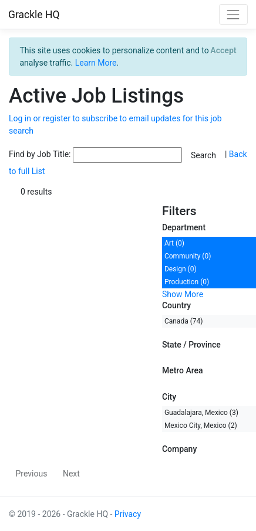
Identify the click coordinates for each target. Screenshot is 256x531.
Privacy (127, 514)
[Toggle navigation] (233, 14)
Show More (182, 294)
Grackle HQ (33, 15)
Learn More (96, 62)
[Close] (223, 50)
